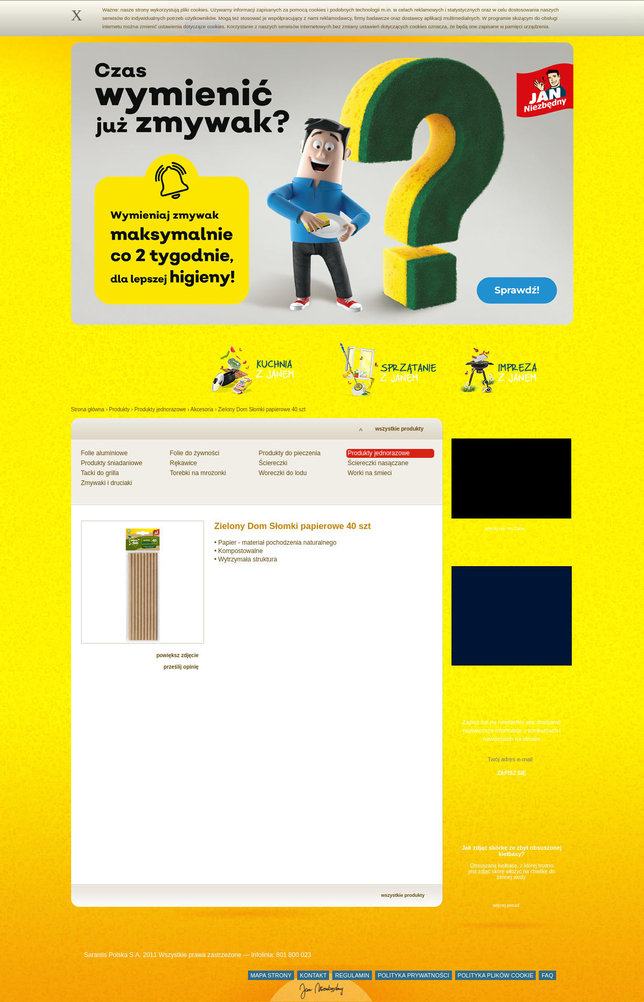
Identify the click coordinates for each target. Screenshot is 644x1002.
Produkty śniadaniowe (111, 463)
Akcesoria (201, 409)
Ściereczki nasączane (378, 463)
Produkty (119, 409)
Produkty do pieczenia (290, 453)
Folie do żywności (195, 453)
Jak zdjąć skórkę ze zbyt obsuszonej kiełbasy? (512, 851)
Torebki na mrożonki (198, 473)
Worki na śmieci (370, 473)
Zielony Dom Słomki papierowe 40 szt (262, 409)
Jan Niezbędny (122, 983)
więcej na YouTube (504, 528)
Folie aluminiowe (104, 453)
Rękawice (183, 463)
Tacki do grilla (100, 473)
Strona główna (88, 409)
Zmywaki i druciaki (106, 483)
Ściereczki (273, 463)
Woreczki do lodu (283, 473)
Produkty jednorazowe (160, 409)
